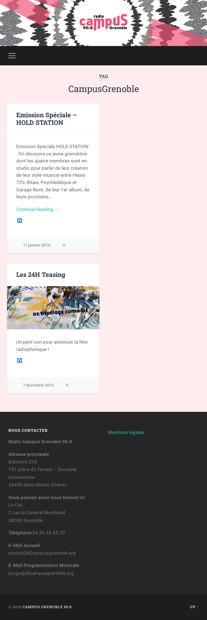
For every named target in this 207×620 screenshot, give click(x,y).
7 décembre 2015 (38, 385)
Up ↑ (194, 607)
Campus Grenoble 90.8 (47, 607)
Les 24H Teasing (40, 274)
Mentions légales (126, 432)
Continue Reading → (37, 209)
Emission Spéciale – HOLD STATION (46, 119)
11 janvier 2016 (36, 245)
